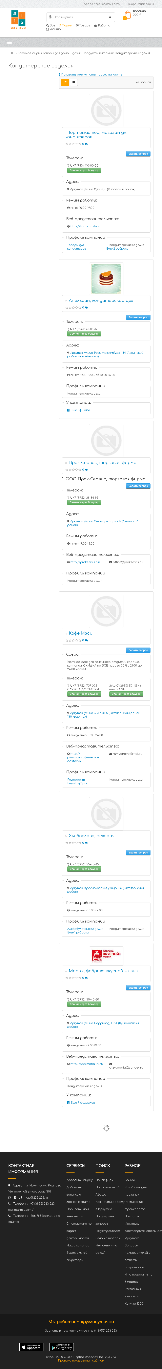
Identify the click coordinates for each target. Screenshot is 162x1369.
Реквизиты (74, 1216)
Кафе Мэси (81, 633)
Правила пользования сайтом (81, 1360)
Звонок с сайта (78, 1201)
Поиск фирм (105, 1180)
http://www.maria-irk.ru (86, 1064)
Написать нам (77, 1209)
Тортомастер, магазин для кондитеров (97, 134)
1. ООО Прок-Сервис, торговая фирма (103, 479)
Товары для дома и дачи (61, 53)
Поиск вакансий (107, 1187)
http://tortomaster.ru (85, 226)
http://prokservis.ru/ (85, 562)
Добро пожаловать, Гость (102, 4)
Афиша (53, 29)
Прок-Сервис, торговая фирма (102, 462)
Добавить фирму (79, 1180)
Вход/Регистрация (141, 4)
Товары (83, 25)
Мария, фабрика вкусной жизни (103, 971)
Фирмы (65, 25)
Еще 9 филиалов (81, 1102)
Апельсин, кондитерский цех (101, 300)
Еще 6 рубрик (77, 783)
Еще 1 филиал (78, 410)
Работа (102, 25)
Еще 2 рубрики (117, 248)
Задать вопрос (138, 153)
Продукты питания (97, 53)
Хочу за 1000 (134, 1303)
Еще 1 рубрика (78, 932)
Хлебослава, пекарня (92, 836)
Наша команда (77, 1245)
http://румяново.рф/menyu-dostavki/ (83, 757)
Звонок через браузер (84, 170)
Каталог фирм (29, 53)
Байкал (130, 1180)
